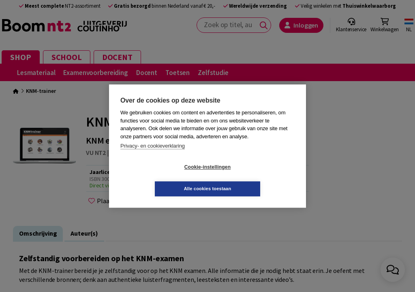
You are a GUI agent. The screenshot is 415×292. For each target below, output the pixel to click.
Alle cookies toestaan (256, 177)
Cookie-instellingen (159, 178)
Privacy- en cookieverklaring (152, 157)
